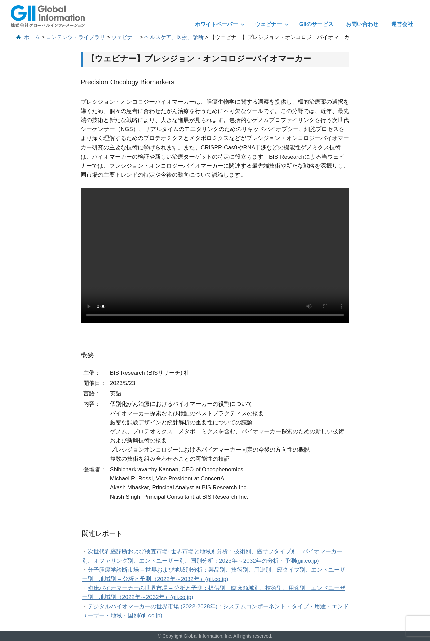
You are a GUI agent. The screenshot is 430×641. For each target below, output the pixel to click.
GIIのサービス (316, 24)
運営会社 (402, 24)
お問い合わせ (362, 24)
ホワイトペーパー (220, 24)
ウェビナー (272, 24)
